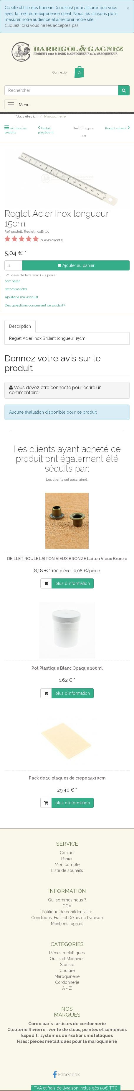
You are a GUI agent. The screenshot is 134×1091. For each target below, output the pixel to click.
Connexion (60, 72)
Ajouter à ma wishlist (21, 297)
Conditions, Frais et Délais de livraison (67, 917)
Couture (67, 970)
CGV (67, 906)
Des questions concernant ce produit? (35, 305)
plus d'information (72, 583)
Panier (67, 858)
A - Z (67, 988)
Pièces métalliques (67, 952)
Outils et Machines (67, 958)
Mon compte (67, 864)
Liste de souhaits (67, 870)
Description (20, 326)
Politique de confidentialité (67, 911)
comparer (12, 281)
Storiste (67, 964)
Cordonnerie (67, 982)
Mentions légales (67, 923)
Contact (67, 852)
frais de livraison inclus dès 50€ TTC (83, 1088)
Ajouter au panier (76, 265)
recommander (16, 289)
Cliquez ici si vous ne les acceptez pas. (42, 25)
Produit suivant (116, 128)
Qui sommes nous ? (67, 900)
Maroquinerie (67, 976)
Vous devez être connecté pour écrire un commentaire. (55, 390)
